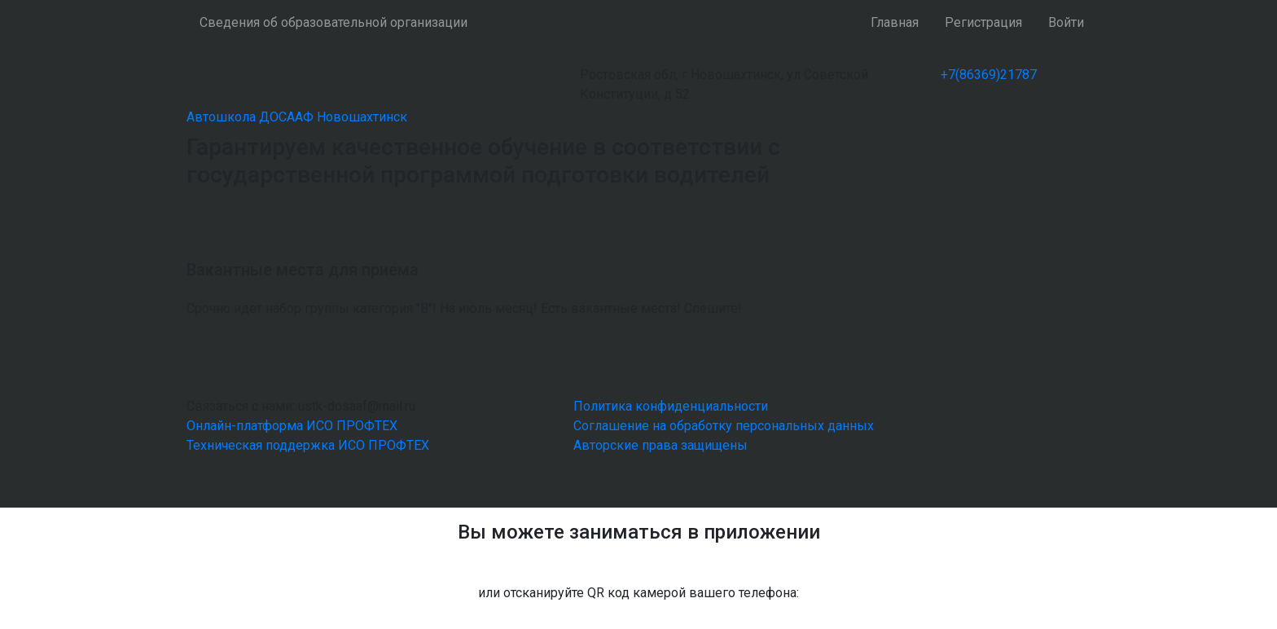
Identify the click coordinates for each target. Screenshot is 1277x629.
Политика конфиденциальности (670, 406)
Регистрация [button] (983, 22)
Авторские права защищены (660, 445)
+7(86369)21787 (989, 74)
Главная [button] (895, 22)
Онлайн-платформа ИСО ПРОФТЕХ (292, 425)
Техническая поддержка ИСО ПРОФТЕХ (308, 445)
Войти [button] (1066, 22)
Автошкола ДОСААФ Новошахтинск (297, 117)
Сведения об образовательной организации (333, 22)
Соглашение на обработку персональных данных (723, 425)
